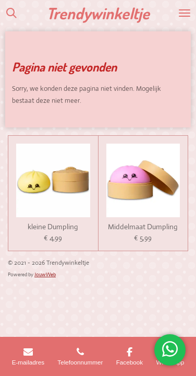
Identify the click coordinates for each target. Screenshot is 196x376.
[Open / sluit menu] (184, 13)
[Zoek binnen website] (11, 13)
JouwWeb (45, 274)
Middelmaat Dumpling (143, 226)
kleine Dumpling (53, 226)
